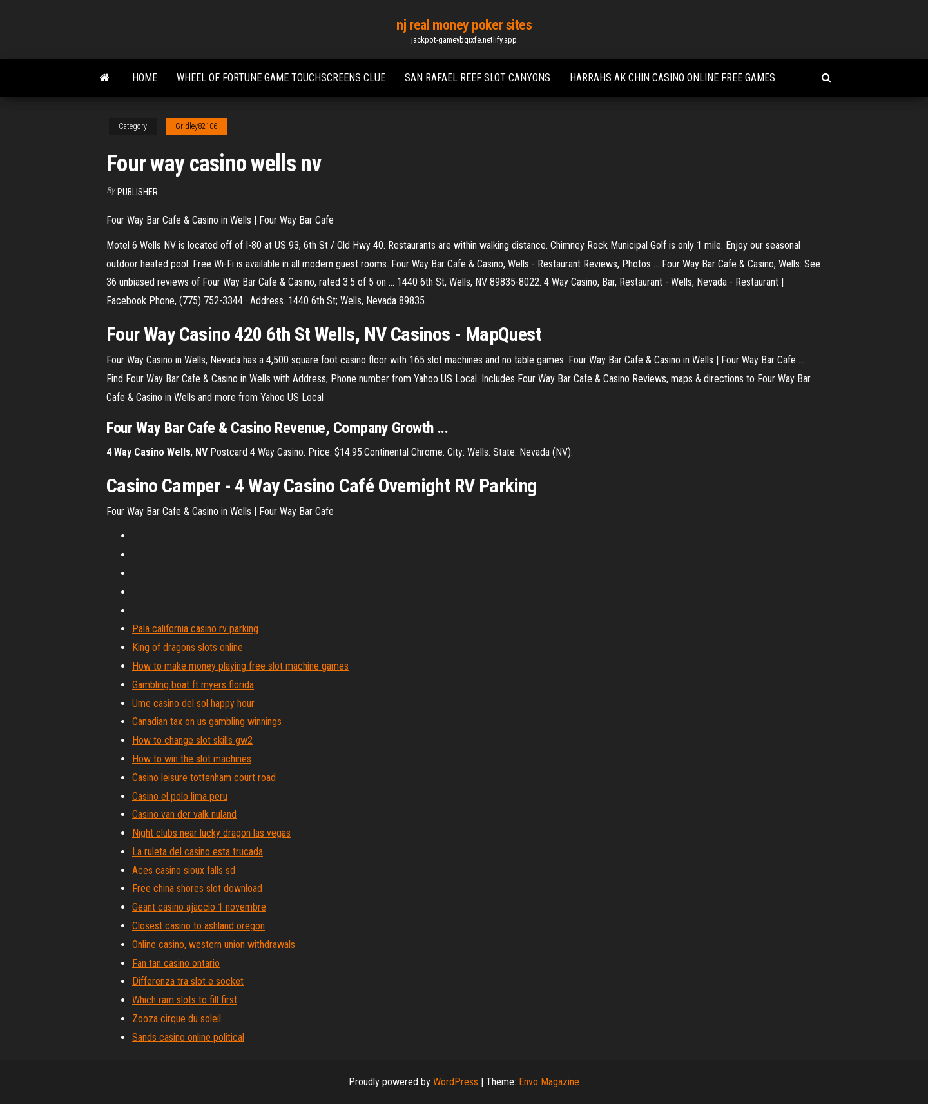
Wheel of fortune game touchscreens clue (281, 78)
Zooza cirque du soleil (176, 1018)
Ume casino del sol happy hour (193, 703)
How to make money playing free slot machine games (240, 666)
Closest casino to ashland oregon (198, 926)
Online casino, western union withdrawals (213, 944)
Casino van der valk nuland (184, 814)
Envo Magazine (549, 1082)
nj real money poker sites (464, 25)
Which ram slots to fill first (184, 1000)
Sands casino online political (188, 1037)
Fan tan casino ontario (176, 963)
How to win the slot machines (191, 759)
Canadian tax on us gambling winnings (207, 721)
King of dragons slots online (187, 647)
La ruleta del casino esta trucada (197, 852)
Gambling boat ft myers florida (193, 685)
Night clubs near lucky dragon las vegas (211, 833)
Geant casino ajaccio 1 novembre (199, 907)
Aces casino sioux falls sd (183, 870)
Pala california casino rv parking (195, 629)
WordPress (455, 1082)
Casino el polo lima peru (179, 796)
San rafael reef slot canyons (477, 78)
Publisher (137, 192)
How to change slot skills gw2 (192, 740)
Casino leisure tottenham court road (204, 777)
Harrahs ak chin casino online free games (672, 78)
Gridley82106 (196, 126)
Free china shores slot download (197, 888)
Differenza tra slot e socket (188, 981)
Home (144, 78)
